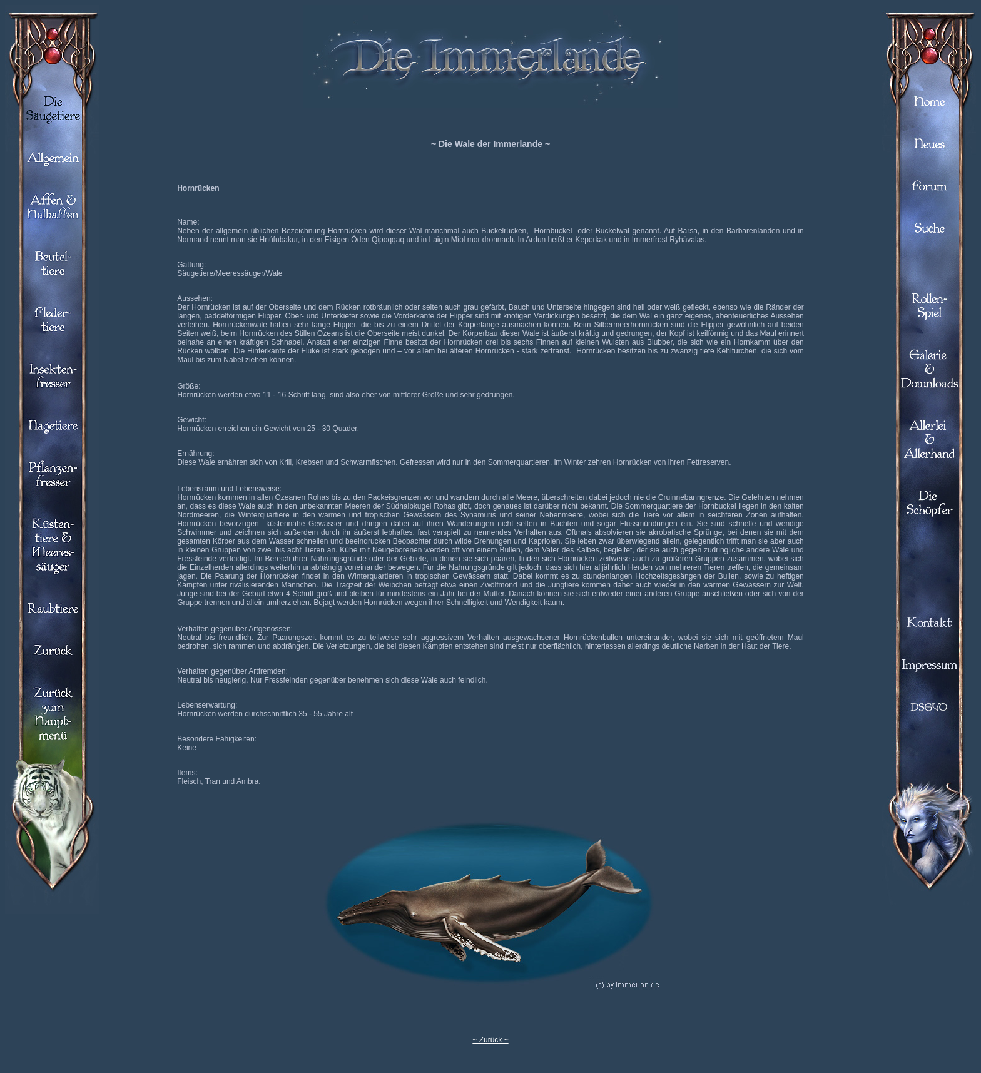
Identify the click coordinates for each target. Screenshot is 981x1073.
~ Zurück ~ (490, 1039)
